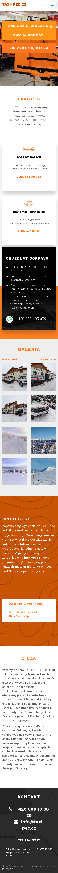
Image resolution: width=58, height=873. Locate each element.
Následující (48, 359)
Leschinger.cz (50, 866)
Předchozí (9, 359)
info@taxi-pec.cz (22, 616)
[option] (29, 426)
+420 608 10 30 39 (23, 611)
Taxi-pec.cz (14, 866)
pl (44, 5)
